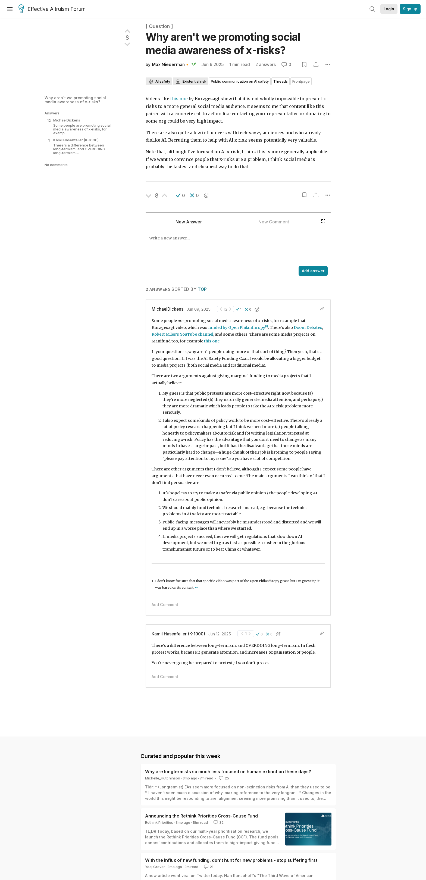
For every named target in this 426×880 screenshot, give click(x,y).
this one (179, 98)
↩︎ (196, 587)
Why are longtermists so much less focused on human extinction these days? (228, 771)
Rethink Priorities (159, 822)
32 (218, 822)
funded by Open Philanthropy (236, 327)
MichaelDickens (167, 309)
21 (208, 866)
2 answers (265, 64)
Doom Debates (308, 327)
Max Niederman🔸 (171, 64)
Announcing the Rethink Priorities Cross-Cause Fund (201, 816)
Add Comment (165, 604)
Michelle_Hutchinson (162, 778)
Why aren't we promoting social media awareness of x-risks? (75, 99)
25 (223, 778)
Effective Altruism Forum (52, 9)
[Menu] (9, 8)
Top (202, 289)
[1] (266, 326)
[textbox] (232, 248)
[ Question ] (159, 26)
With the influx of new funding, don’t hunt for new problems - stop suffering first (231, 860)
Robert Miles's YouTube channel (182, 334)
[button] (180, 195)
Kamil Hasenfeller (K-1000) (178, 633)
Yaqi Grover (155, 867)
